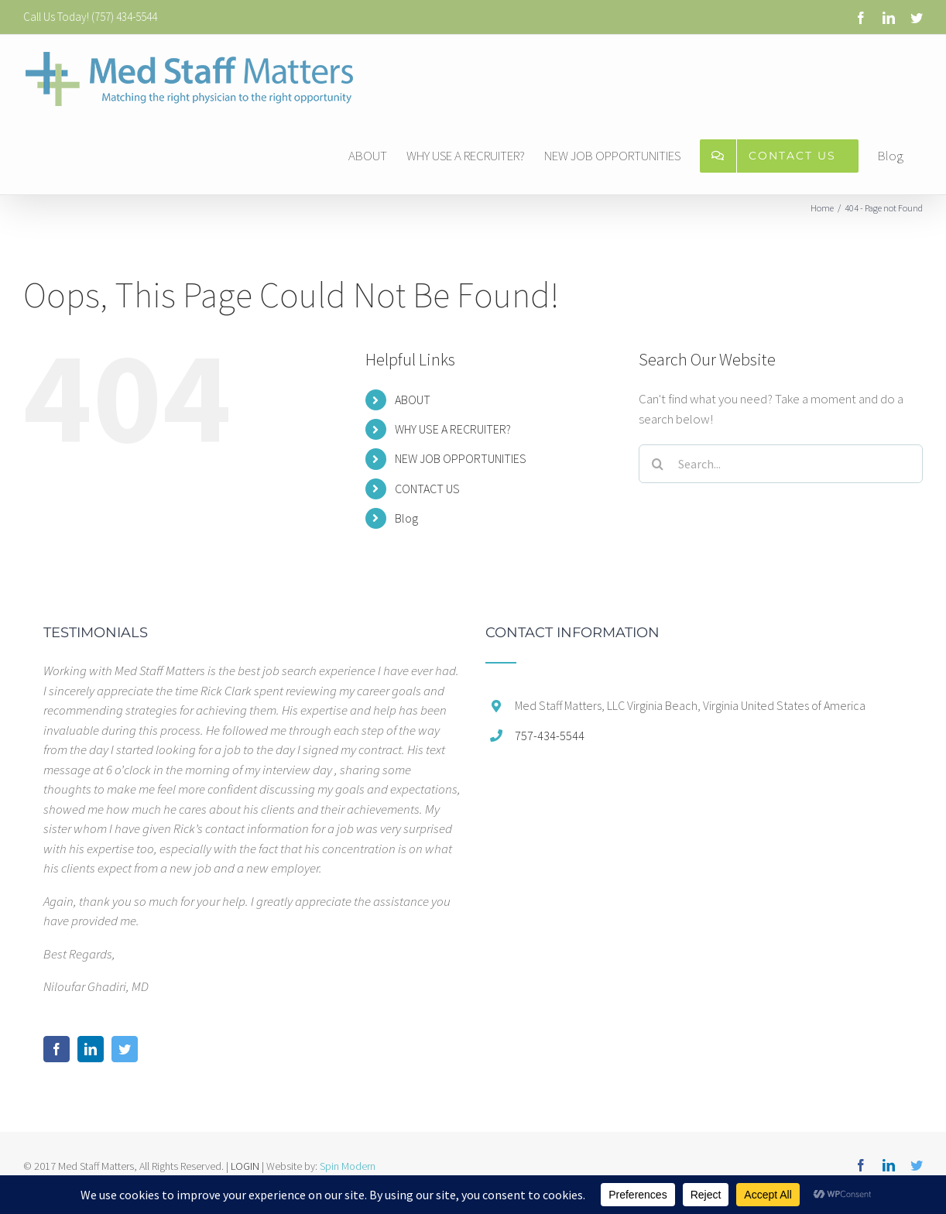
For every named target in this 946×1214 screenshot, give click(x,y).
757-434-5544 (549, 735)
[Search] (658, 463)
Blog (406, 518)
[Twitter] (124, 1049)
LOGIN (245, 1166)
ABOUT (412, 399)
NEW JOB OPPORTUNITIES (460, 458)
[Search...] (781, 463)
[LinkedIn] (90, 1049)
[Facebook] (56, 1049)
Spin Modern (347, 1166)
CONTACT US (427, 488)
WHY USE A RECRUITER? (453, 429)
